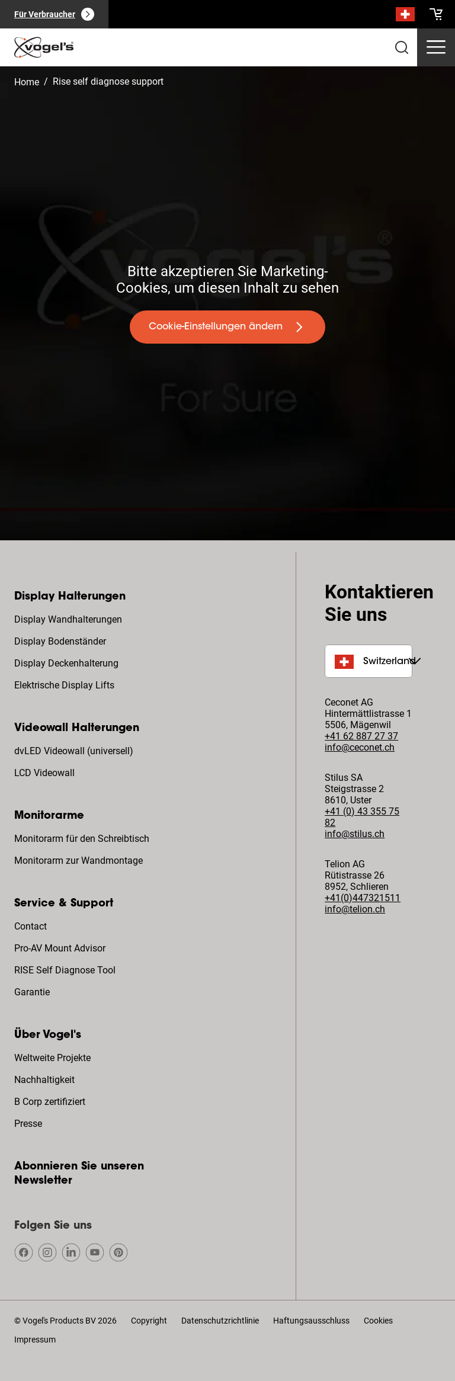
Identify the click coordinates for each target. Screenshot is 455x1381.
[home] (43, 47)
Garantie (32, 992)
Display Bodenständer (60, 641)
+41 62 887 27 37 (361, 736)
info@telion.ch (355, 909)
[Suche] (405, 16)
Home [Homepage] (26, 82)
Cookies (378, 1320)
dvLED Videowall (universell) (73, 751)
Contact (30, 926)
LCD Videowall (44, 772)
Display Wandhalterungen (68, 619)
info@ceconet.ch (360, 747)
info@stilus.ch (354, 834)
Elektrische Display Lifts (64, 685)
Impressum (35, 1339)
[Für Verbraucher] (54, 14)
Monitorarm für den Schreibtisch (81, 838)
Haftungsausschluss (311, 1320)
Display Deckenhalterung (66, 663)
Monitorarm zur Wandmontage (78, 860)
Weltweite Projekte (52, 1057)
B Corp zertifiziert (49, 1101)
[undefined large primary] (227, 327)
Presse (28, 1123)
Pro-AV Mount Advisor (59, 948)
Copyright (149, 1320)
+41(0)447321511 (362, 897)
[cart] (436, 14)
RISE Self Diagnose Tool (65, 970)
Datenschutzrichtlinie (220, 1320)
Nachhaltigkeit (44, 1079)
